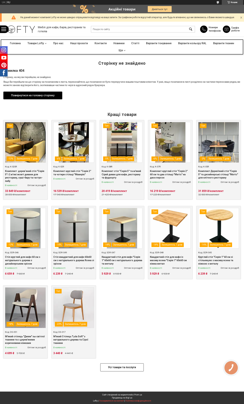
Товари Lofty (35, 43)
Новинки (119, 43)
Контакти (101, 43)
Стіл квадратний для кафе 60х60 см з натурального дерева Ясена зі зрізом (73, 260)
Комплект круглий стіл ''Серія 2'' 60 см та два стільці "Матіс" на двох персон (169, 174)
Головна (15, 43)
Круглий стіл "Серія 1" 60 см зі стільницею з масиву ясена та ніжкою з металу (215, 260)
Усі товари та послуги (122, 367)
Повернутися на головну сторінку (33, 95)
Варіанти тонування (158, 43)
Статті (135, 43)
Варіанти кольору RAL (192, 43)
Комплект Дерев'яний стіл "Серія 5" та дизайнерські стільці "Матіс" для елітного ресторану (218, 174)
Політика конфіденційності (138, 401)
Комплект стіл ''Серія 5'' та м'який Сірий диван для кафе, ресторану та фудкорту (121, 174)
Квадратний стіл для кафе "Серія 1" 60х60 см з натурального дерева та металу (122, 260)
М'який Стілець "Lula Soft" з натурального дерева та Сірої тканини (70, 339)
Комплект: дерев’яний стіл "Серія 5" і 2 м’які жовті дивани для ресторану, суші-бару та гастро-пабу (24, 176)
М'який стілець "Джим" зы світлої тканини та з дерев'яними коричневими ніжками (25, 339)
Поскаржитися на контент (111, 401)
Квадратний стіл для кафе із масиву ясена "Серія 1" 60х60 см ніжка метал (168, 260)
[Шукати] (191, 29)
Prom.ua (138, 395)
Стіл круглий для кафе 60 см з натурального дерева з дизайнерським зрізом (22, 260)
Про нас (58, 43)
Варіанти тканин (223, 43)
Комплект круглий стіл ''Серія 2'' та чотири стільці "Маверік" (72, 173)
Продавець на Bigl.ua (122, 398)
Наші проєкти (79, 43)
